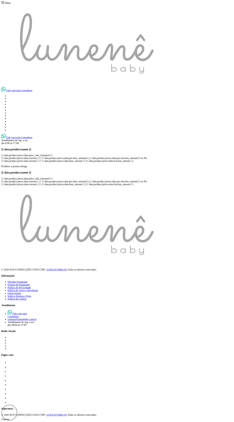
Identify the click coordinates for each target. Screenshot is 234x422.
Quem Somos (14, 293)
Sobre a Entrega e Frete (19, 296)
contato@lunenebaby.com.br (22, 319)
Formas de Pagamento (19, 284)
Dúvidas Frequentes (18, 282)
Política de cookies (17, 299)
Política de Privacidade (19, 287)
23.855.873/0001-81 (56, 269)
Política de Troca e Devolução (23, 290)
